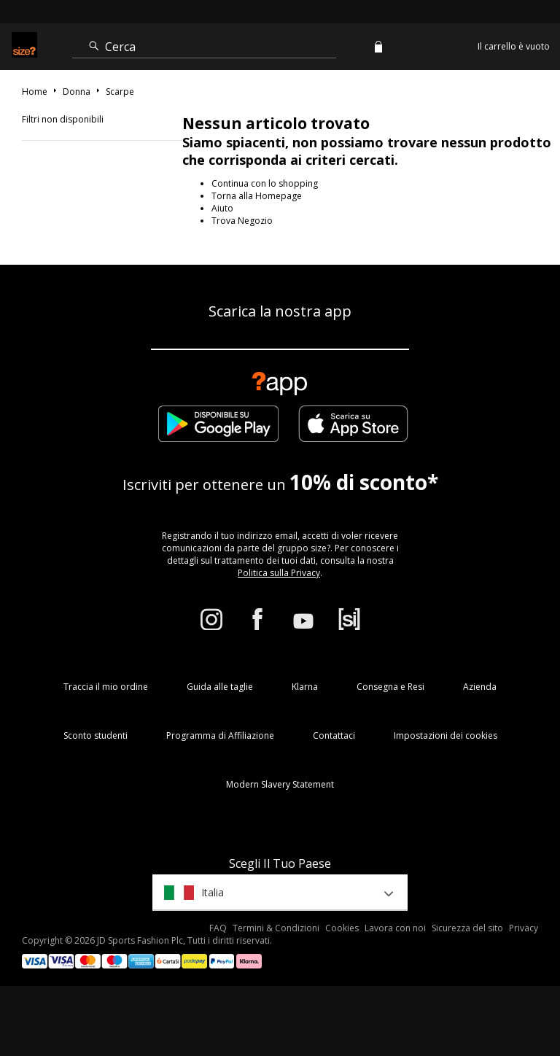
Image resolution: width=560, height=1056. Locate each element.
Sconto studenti (95, 735)
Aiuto (222, 208)
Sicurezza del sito (467, 928)
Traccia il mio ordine (105, 686)
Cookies (342, 928)
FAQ (218, 928)
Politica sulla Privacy (279, 573)
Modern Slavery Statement (280, 784)
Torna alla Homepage (256, 196)
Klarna (305, 686)
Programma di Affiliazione (220, 735)
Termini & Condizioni (276, 928)
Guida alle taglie (220, 686)
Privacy (523, 928)
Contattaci (334, 735)
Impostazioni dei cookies (445, 735)
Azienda (480, 686)
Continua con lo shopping (264, 183)
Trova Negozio (242, 220)
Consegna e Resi (390, 686)
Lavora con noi (395, 928)
